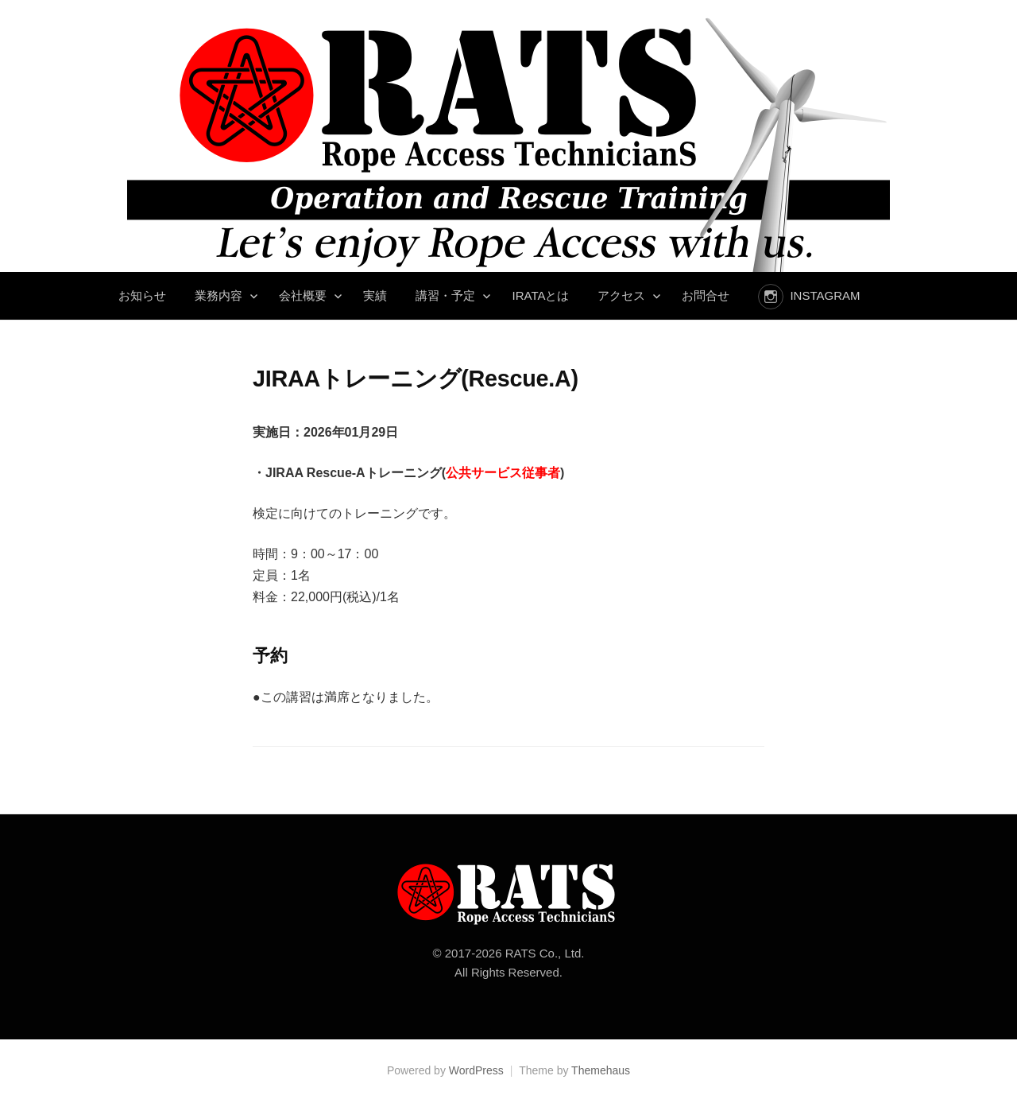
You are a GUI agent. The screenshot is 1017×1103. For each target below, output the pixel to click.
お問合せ (705, 295)
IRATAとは (540, 295)
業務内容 (218, 295)
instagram (825, 295)
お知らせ (142, 295)
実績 (375, 295)
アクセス (621, 295)
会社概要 (303, 295)
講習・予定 (445, 295)
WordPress (476, 1070)
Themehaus (600, 1070)
